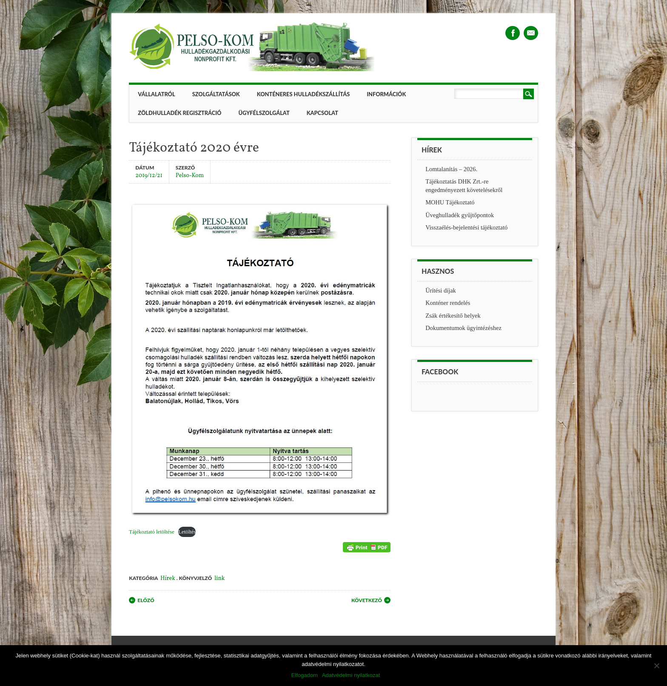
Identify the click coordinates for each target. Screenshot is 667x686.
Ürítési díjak (440, 290)
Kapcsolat (322, 112)
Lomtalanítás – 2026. (451, 169)
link (219, 578)
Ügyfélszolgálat (263, 112)
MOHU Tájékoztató (449, 202)
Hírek (167, 578)
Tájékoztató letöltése (151, 532)
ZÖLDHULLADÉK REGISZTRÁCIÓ (179, 112)
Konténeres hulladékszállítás (303, 94)
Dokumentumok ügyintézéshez (463, 327)
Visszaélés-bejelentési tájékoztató (466, 227)
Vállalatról (156, 94)
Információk (386, 94)
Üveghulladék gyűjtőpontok (459, 215)
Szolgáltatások (216, 94)
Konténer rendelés (447, 302)
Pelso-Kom (190, 175)
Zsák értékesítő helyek (452, 315)
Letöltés (187, 532)
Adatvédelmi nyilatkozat (351, 675)
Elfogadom (304, 675)
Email (531, 33)
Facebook (512, 33)
